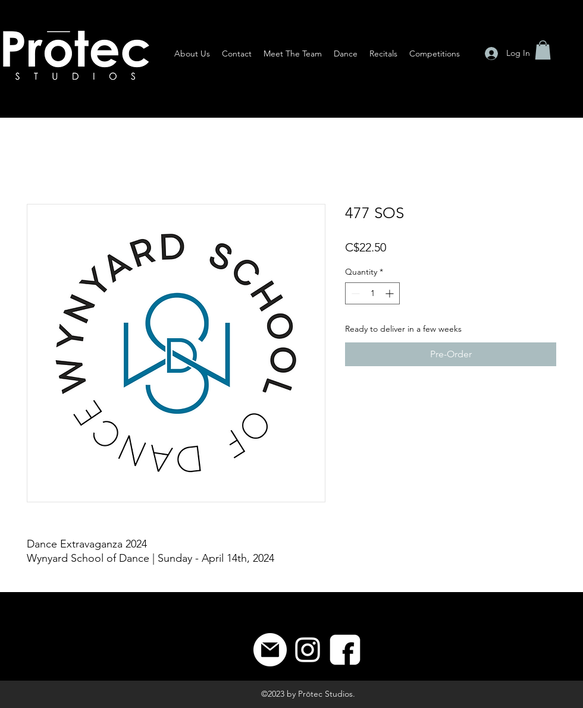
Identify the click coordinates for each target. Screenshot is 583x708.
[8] (345, 649)
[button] (543, 49)
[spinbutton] (372, 293)
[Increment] (390, 293)
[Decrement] (354, 293)
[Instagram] (307, 649)
